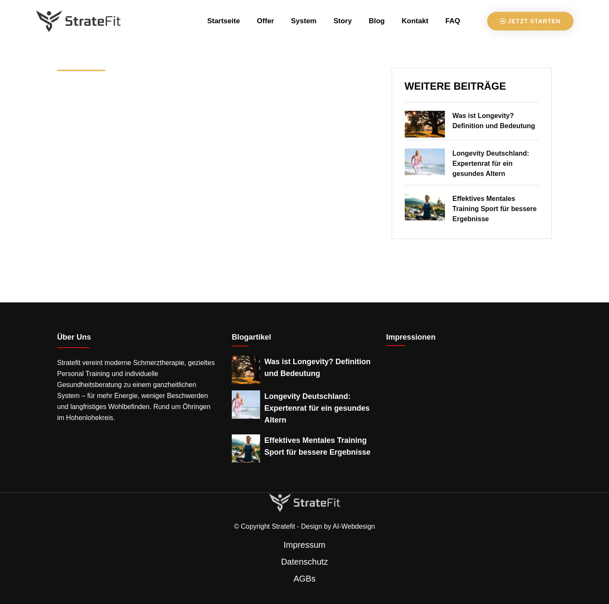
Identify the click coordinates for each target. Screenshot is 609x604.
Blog (377, 21)
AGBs (304, 578)
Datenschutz (304, 561)
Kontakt (415, 21)
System (303, 21)
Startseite (223, 21)
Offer (265, 21)
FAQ (452, 21)
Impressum (305, 544)
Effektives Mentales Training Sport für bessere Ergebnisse (495, 208)
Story (342, 21)
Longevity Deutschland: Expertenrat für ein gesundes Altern (491, 163)
